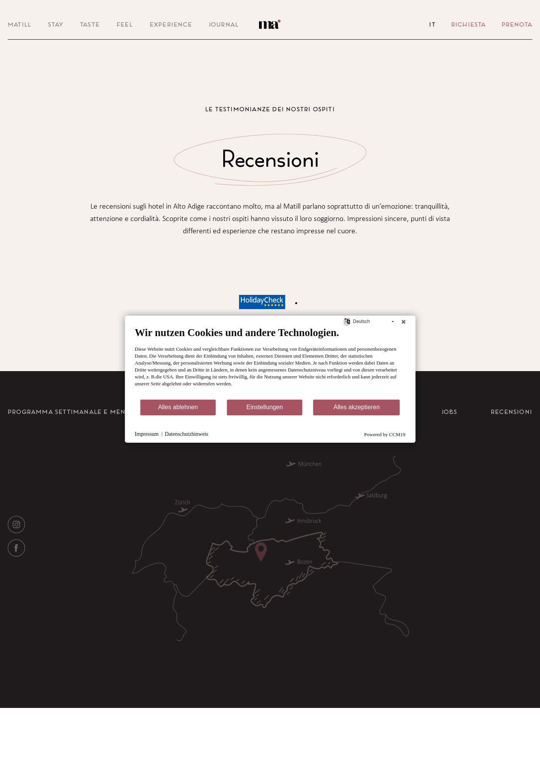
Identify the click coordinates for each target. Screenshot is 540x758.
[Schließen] (403, 321)
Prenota (517, 24)
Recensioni (511, 436)
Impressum (147, 434)
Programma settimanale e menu (69, 436)
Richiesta (468, 24)
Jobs (450, 436)
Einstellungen (264, 407)
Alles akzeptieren (356, 407)
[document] (270, 362)
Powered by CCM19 (384, 434)
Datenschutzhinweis (186, 434)
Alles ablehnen (178, 407)
